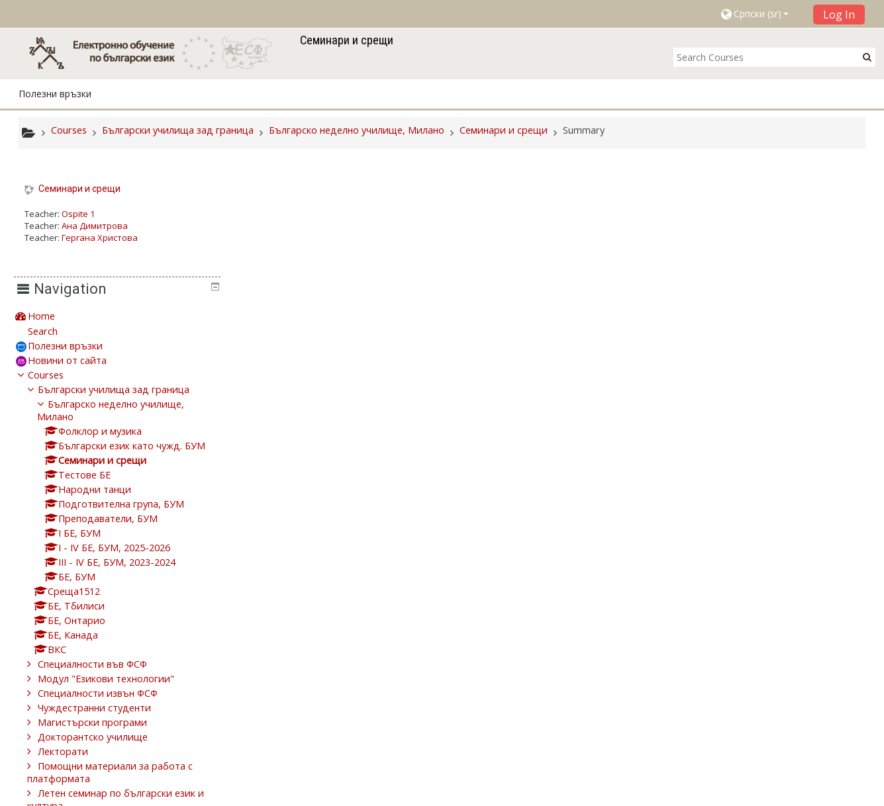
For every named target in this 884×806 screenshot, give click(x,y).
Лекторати (722, 637)
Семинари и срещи (79, 188)
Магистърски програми (752, 608)
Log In (839, 14)
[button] (762, 14)
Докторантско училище (752, 622)
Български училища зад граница (773, 275)
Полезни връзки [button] (55, 93)
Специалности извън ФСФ (757, 578)
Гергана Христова (100, 238)
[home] (157, 52)
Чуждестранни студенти (753, 593)
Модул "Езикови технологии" (765, 564)
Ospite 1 (78, 214)
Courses (705, 260)
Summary (584, 130)
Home (700, 201)
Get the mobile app (639, 792)
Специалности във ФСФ (752, 549)
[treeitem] (772, 201)
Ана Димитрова (95, 226)
